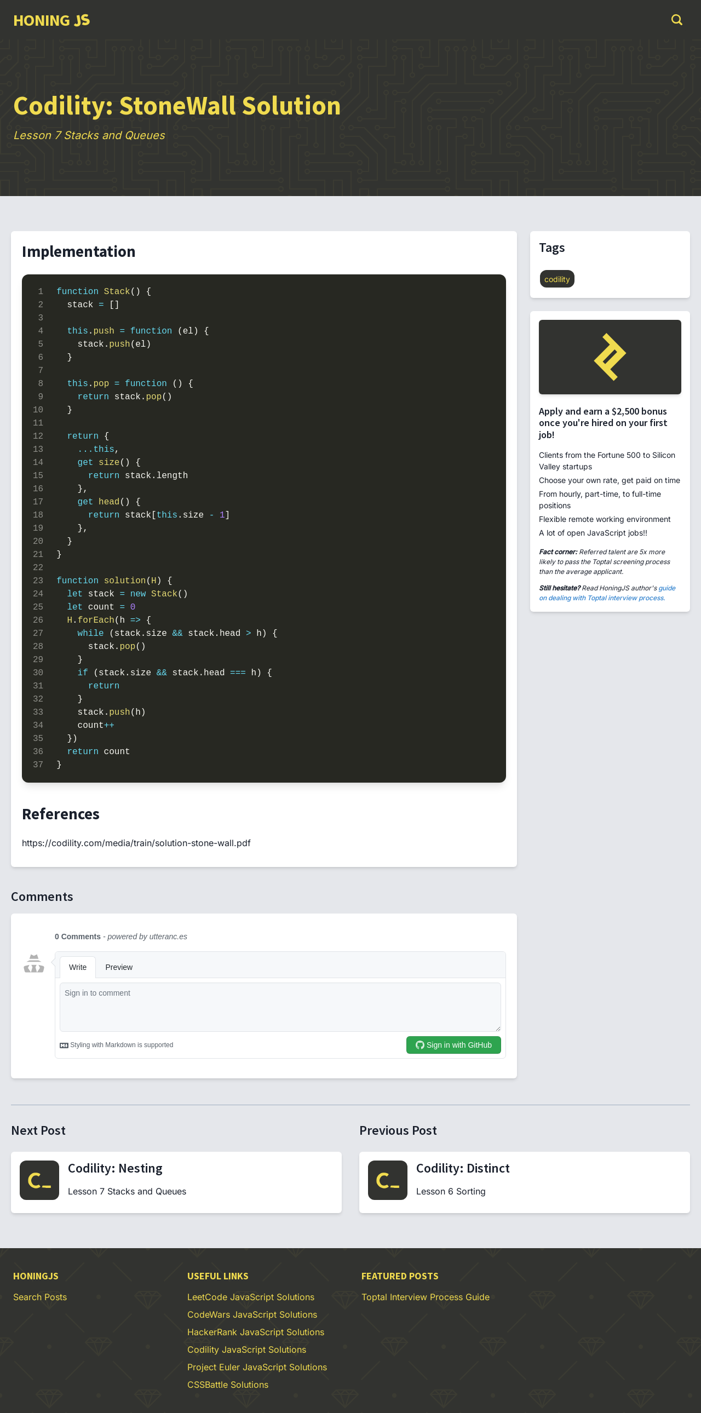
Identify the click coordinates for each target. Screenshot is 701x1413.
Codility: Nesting (115, 1167)
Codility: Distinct (463, 1167)
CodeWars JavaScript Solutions (252, 1314)
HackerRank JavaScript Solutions (255, 1331)
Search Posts (40, 1296)
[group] (51, 19)
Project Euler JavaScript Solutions (257, 1367)
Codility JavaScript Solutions (246, 1349)
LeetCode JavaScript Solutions (250, 1296)
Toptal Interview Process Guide (425, 1296)
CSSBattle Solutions (227, 1384)
